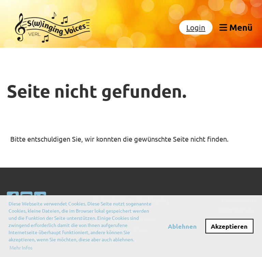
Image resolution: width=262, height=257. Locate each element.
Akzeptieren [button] (229, 226)
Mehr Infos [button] (21, 247)
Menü (235, 27)
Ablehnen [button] (182, 226)
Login (195, 27)
